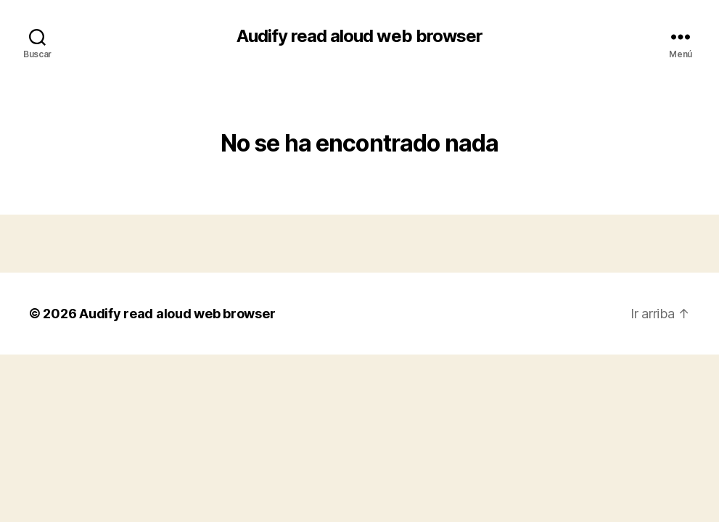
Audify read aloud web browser (359, 36)
